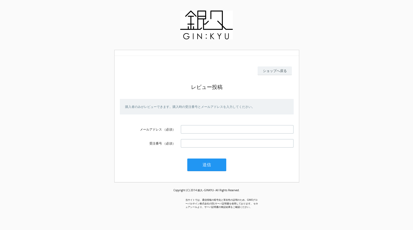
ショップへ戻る (275, 70)
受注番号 (155, 143)
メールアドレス (151, 129)
